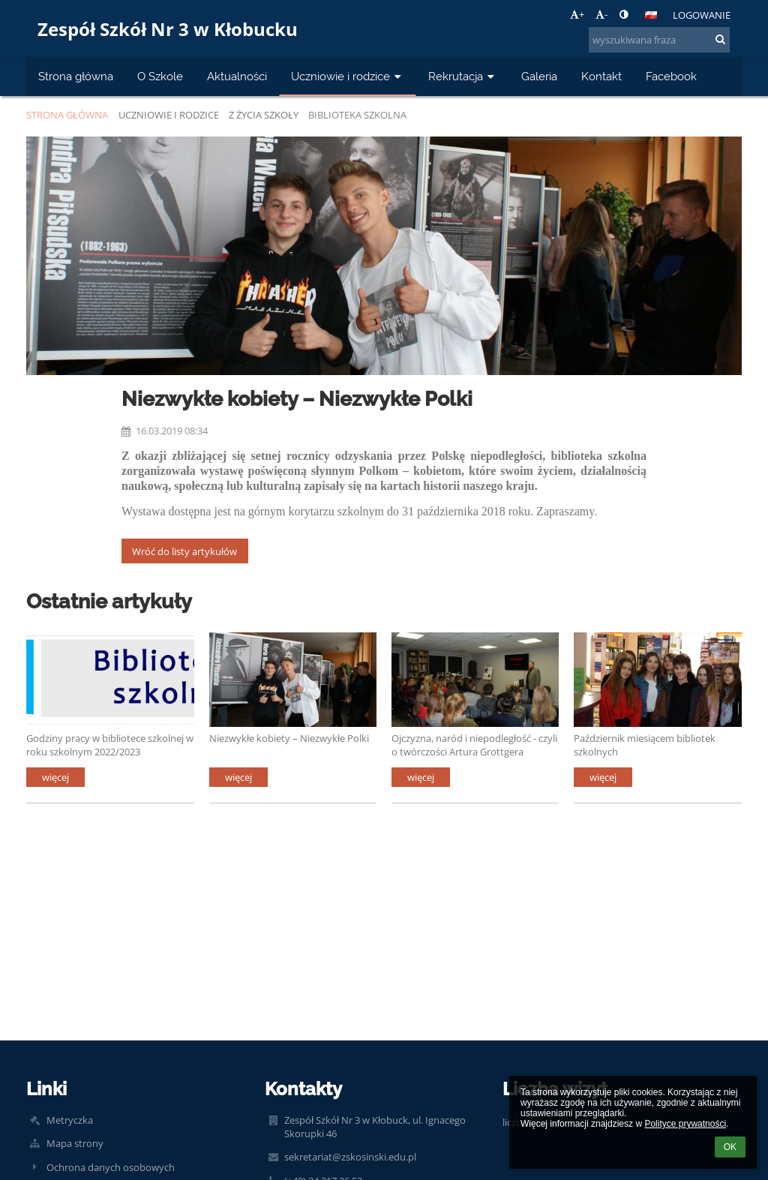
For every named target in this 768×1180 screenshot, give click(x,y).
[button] (651, 15)
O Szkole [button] (160, 76)
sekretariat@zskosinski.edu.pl (350, 1156)
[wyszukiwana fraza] (659, 39)
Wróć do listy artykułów (184, 551)
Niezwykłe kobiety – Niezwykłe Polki (289, 738)
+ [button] (577, 14)
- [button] (602, 14)
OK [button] (730, 1147)
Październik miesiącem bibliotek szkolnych (645, 744)
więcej (55, 777)
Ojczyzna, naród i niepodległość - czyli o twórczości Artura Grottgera (474, 744)
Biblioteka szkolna (357, 115)
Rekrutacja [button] (462, 76)
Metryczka (69, 1120)
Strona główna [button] (75, 76)
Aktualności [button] (237, 76)
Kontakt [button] (601, 76)
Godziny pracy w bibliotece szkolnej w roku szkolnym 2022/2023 (110, 744)
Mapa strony (75, 1143)
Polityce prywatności (685, 1123)
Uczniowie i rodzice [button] (347, 76)
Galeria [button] (539, 76)
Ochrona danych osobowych (110, 1167)
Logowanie (701, 15)
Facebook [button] (671, 76)
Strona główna (67, 115)
